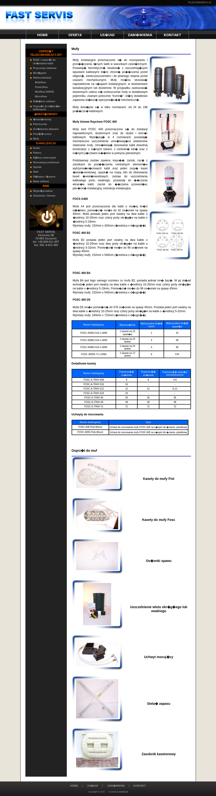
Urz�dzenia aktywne (46, 129)
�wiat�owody (42, 119)
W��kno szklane (44, 101)
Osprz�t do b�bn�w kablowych (45, 108)
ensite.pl (123, 792)
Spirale (37, 167)
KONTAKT (172, 34)
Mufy (36, 138)
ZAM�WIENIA (140, 34)
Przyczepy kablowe (44, 68)
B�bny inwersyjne (44, 157)
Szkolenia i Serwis (44, 195)
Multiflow (40, 82)
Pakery (37, 152)
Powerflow (41, 87)
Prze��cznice (42, 134)
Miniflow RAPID (44, 91)
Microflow (41, 96)
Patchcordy (40, 124)
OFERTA (75, 34)
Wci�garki (39, 73)
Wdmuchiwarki (42, 77)
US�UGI (107, 34)
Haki (35, 171)
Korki (36, 148)
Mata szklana (41, 181)
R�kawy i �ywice (44, 176)
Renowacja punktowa (46, 162)
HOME (42, 34)
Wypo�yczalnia (43, 191)
